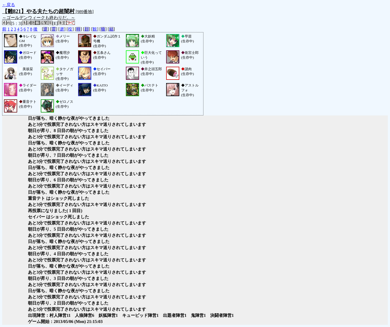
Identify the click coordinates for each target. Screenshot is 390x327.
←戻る (8, 4)
